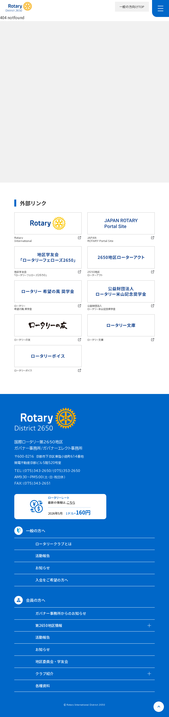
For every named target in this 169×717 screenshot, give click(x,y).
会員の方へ (35, 600)
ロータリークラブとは (53, 543)
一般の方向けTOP (131, 6)
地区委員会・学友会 (51, 661)
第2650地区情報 (48, 625)
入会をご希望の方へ (51, 579)
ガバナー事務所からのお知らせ (60, 613)
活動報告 (42, 555)
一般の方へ (35, 530)
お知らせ (42, 567)
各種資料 (42, 685)
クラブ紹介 (44, 673)
